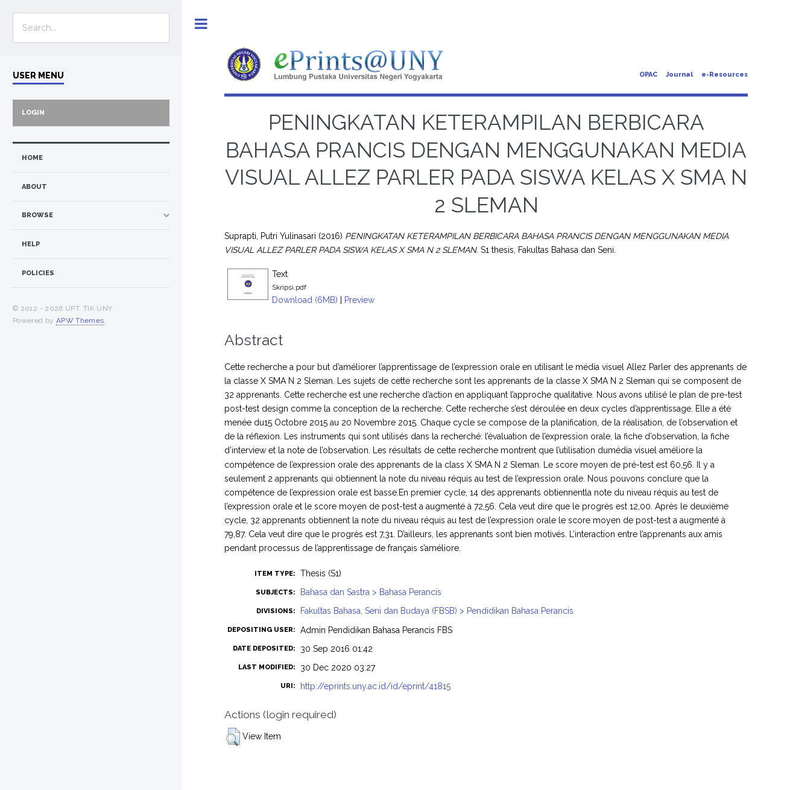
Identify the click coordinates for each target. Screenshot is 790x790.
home (32, 158)
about (34, 187)
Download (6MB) (305, 300)
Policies (38, 273)
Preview (359, 300)
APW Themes (80, 320)
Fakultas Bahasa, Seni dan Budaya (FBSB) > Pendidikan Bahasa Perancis (437, 611)
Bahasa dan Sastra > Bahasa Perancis (370, 592)
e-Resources (724, 74)
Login (33, 112)
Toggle (201, 24)
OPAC (648, 74)
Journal (679, 74)
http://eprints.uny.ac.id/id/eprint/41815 (375, 686)
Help (31, 244)
